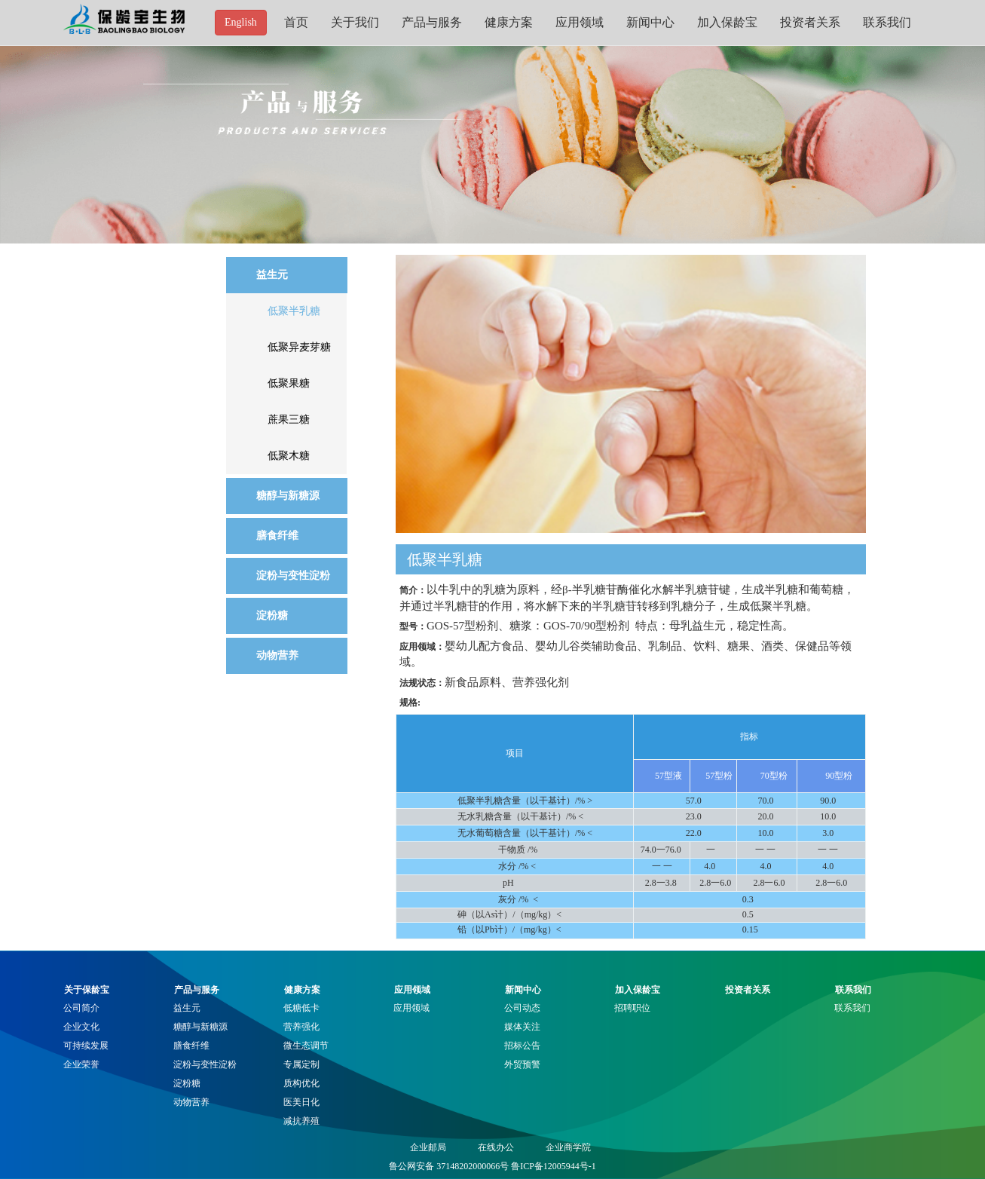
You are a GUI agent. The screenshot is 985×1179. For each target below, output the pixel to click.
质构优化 (301, 1083)
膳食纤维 (191, 1045)
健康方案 (509, 22)
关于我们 (355, 22)
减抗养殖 (301, 1121)
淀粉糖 (186, 1083)
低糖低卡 (301, 1008)
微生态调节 (306, 1045)
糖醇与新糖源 (200, 1026)
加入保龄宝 (727, 22)
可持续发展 (86, 1045)
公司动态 (522, 1008)
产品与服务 (432, 22)
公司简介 (81, 1008)
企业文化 (81, 1026)
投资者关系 (810, 22)
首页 (296, 22)
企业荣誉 (81, 1064)
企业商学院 (568, 1147)
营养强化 (301, 1026)
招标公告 (522, 1045)
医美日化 (301, 1102)
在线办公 (496, 1147)
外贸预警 (522, 1064)
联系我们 (887, 22)
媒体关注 (522, 1026)
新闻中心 (650, 22)
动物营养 (191, 1102)
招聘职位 (632, 1008)
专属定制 (301, 1064)
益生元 (186, 1008)
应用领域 (579, 22)
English (241, 22)
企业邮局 (428, 1147)
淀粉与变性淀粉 (205, 1064)
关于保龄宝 (86, 990)
